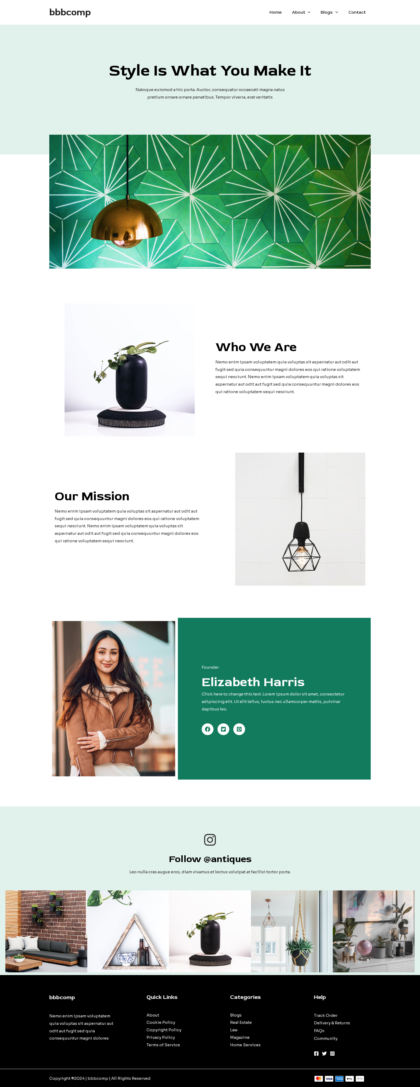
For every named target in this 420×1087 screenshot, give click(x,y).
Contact (357, 12)
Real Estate (241, 1022)
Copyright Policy (164, 1030)
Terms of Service (163, 1045)
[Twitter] (324, 1052)
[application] (312, 12)
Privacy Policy (161, 1037)
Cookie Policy (161, 1022)
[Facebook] (316, 1052)
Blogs (332, 12)
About (306, 12)
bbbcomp (70, 12)
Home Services (245, 1045)
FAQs (319, 1030)
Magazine (240, 1037)
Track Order (326, 1015)
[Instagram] (332, 1052)
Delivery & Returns (332, 1022)
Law (234, 1030)
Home (282, 12)
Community (326, 1037)
